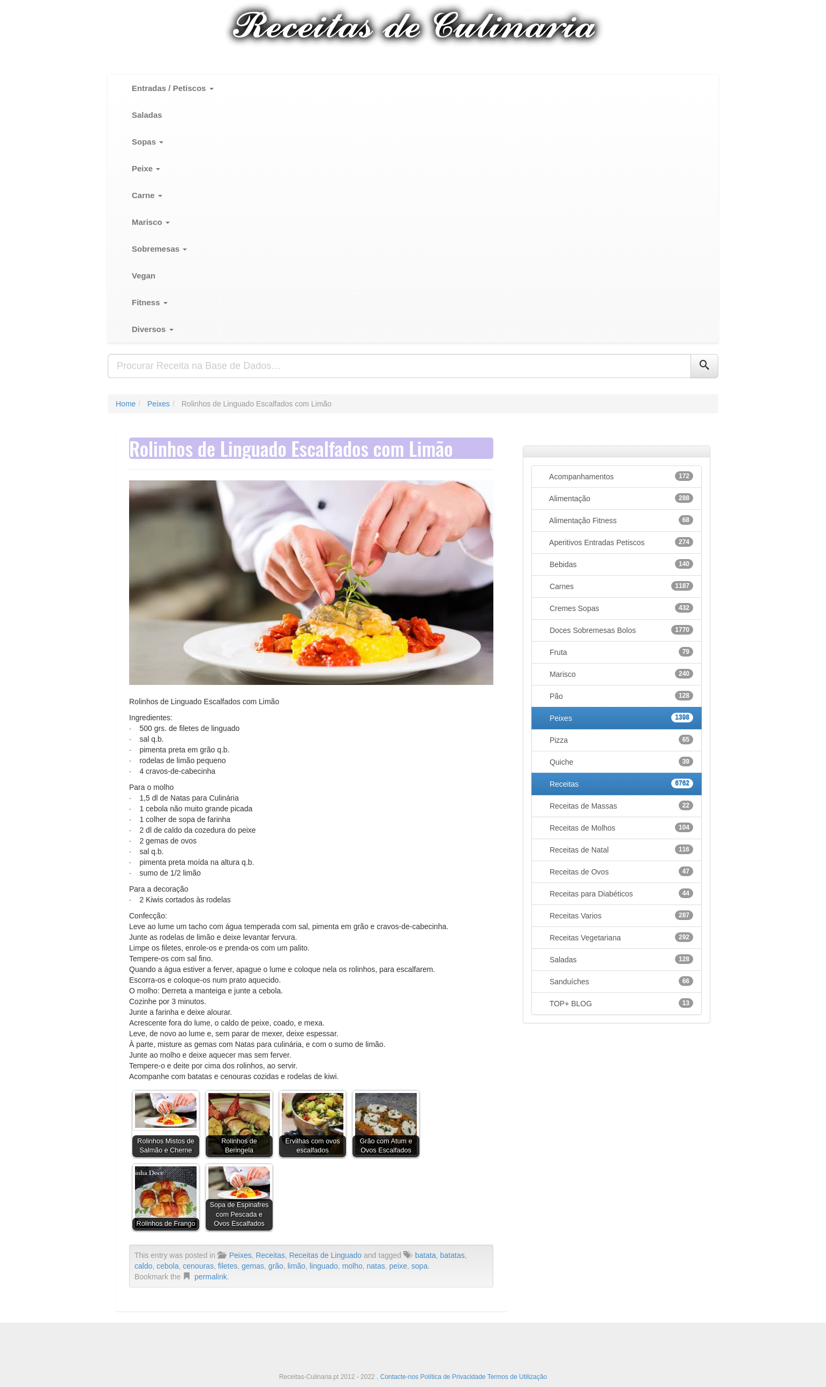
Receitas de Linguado (325, 1255)
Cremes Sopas (620, 608)
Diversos (153, 329)
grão (275, 1266)
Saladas (147, 114)
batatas (452, 1255)
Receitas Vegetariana (620, 937)
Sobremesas (159, 248)
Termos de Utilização (517, 1377)
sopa (419, 1266)
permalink (210, 1276)
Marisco (151, 222)
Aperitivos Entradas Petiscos (620, 542)
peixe (398, 1266)
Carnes (620, 586)
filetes (228, 1266)
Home (126, 403)
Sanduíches (620, 981)
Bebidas (620, 564)
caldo (143, 1266)
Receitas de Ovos (620, 871)
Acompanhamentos (620, 476)
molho (352, 1266)
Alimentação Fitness (620, 520)
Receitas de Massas (620, 805)
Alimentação (620, 498)
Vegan (143, 275)
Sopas (147, 141)
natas (376, 1266)
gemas (253, 1266)
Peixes (158, 403)
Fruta (620, 652)
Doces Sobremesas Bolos (620, 630)
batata (425, 1255)
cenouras (198, 1266)
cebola (167, 1266)
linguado (324, 1266)
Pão (620, 695)
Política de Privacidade (452, 1377)
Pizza (620, 739)
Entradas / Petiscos (173, 88)
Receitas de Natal (620, 849)
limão (296, 1266)
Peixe (146, 168)
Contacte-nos (400, 1377)
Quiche (620, 761)
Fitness (150, 302)
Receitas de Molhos (620, 827)
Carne (147, 195)
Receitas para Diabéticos (620, 893)
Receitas (270, 1255)
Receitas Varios (620, 915)
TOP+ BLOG (620, 1003)
